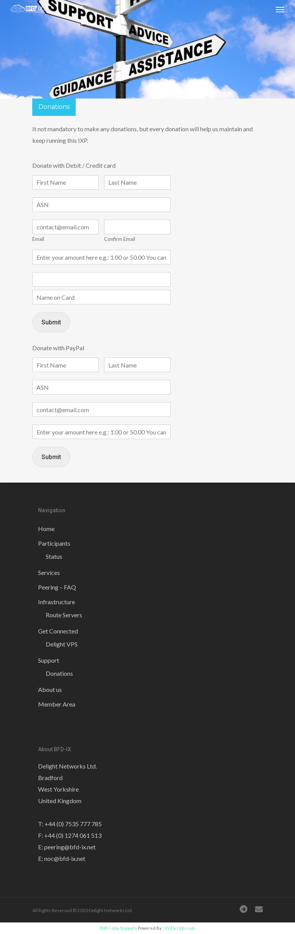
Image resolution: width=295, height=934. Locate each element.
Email (38, 239)
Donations (59, 673)
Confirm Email (119, 239)
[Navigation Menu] (280, 9)
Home (46, 528)
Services (49, 572)
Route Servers (64, 614)
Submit (51, 322)
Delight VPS (62, 644)
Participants (54, 543)
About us (50, 689)
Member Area (56, 704)
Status (54, 556)
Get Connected (58, 631)
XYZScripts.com (179, 928)
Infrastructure (56, 601)
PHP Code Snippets (118, 928)
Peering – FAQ (57, 587)
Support (48, 660)
